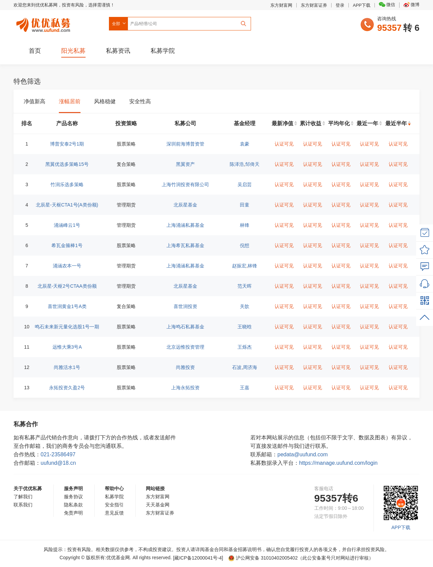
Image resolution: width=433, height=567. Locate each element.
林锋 (244, 225)
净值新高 (34, 101)
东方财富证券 (314, 5)
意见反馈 (114, 513)
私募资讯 (118, 50)
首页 (35, 50)
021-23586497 (58, 454)
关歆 (244, 306)
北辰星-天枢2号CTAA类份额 (67, 286)
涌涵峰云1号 (67, 225)
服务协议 (73, 496)
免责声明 (73, 513)
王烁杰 (244, 347)
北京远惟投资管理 (185, 347)
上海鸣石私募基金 (185, 326)
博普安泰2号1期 (67, 144)
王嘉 (244, 387)
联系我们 (23, 504)
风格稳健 (105, 101)
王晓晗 (244, 326)
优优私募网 (44, 23)
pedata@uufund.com (302, 454)
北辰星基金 (185, 205)
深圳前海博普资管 (185, 144)
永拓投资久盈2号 (67, 387)
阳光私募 (73, 50)
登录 (340, 5)
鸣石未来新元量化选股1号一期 (67, 326)
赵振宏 (239, 265)
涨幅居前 (70, 101)
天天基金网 (157, 504)
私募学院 (163, 50)
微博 (411, 4)
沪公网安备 (263, 558)
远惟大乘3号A (67, 347)
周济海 (250, 367)
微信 (387, 4)
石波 (237, 367)
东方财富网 (281, 5)
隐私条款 (73, 504)
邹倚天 (252, 164)
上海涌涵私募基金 (185, 225)
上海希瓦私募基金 (185, 245)
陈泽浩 (237, 164)
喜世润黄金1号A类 (67, 306)
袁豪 (244, 144)
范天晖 (244, 286)
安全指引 (114, 504)
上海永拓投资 (185, 387)
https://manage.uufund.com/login (338, 463)
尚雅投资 (185, 367)
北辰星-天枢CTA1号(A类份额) (67, 205)
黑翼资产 (185, 164)
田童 (244, 205)
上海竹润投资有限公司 (185, 184)
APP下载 (361, 5)
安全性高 (140, 101)
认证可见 (284, 144)
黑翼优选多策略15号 (67, 164)
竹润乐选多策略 (67, 184)
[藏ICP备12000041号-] (199, 558)
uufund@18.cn (58, 463)
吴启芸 (244, 184)
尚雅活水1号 (67, 367)
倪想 (244, 245)
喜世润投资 (185, 306)
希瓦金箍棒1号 (67, 245)
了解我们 (23, 496)
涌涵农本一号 (67, 265)
